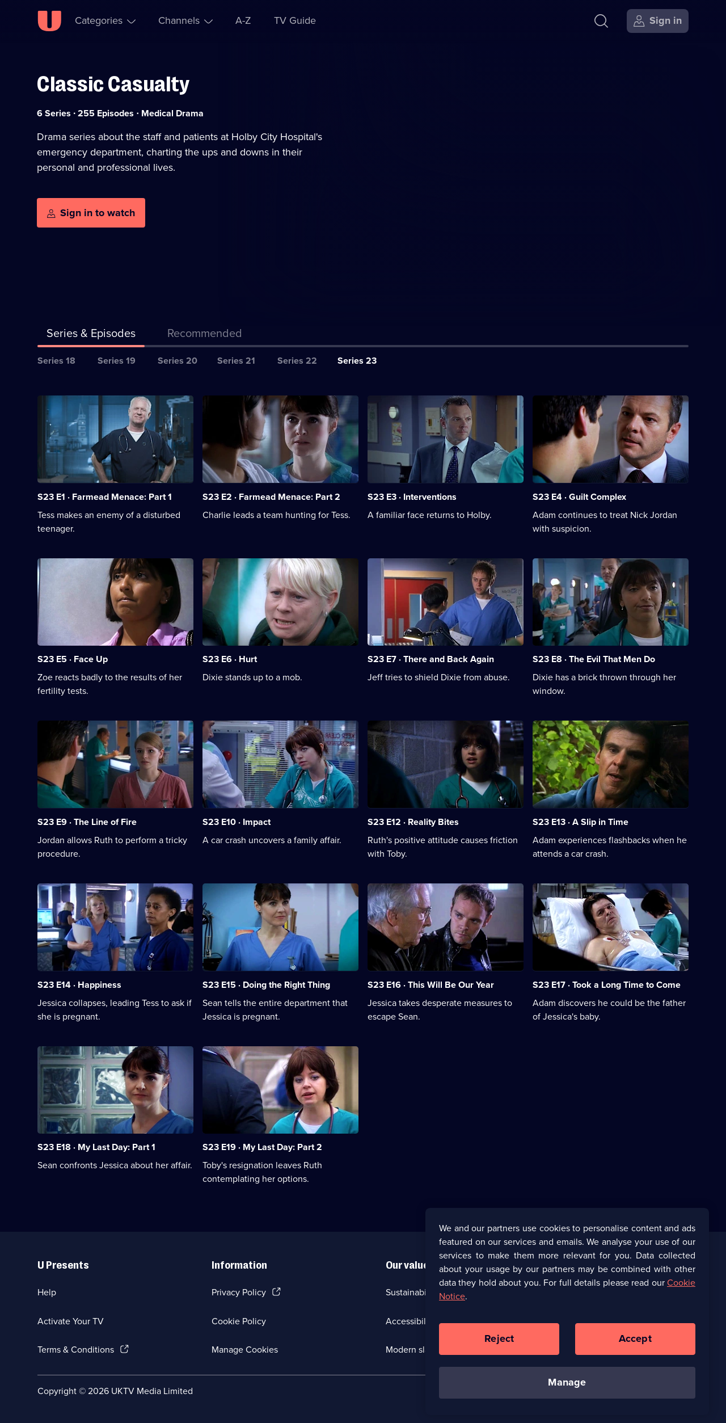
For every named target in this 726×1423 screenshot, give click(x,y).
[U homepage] (49, 21)
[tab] (204, 335)
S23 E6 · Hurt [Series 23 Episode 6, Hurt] (229, 659)
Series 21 (236, 360)
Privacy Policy (239, 1292)
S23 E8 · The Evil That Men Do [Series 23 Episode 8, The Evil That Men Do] (594, 659)
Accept (635, 1349)
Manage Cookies (245, 1349)
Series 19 (117, 360)
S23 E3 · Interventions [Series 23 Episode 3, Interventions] (412, 496)
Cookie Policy (239, 1321)
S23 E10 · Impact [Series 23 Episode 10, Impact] (236, 821)
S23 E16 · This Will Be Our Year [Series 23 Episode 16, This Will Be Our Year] (431, 984)
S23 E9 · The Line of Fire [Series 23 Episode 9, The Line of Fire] (87, 821)
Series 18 (56, 360)
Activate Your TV (70, 1321)
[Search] (603, 21)
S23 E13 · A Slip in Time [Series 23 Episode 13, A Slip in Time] (580, 821)
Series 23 (357, 360)
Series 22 (297, 360)
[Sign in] (658, 21)
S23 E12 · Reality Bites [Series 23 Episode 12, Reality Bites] (413, 821)
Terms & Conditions (75, 1349)
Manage (567, 1393)
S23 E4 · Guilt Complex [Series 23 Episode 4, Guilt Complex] (579, 496)
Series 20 (177, 360)
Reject (499, 1349)
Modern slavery (416, 1349)
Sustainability (412, 1292)
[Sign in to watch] (91, 213)
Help (46, 1292)
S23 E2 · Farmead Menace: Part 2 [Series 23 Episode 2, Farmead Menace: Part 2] (271, 496)
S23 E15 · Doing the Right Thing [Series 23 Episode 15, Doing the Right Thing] (266, 984)
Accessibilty (409, 1321)
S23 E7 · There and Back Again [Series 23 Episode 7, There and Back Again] (431, 659)
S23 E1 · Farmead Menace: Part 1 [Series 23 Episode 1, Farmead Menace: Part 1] (104, 496)
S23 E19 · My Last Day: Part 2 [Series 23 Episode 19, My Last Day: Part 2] (262, 1146)
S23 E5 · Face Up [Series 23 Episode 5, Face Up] (72, 659)
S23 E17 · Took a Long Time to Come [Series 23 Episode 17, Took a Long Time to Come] (607, 984)
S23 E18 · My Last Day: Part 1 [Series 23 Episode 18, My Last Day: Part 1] (96, 1146)
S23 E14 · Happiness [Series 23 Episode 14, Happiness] (79, 984)
